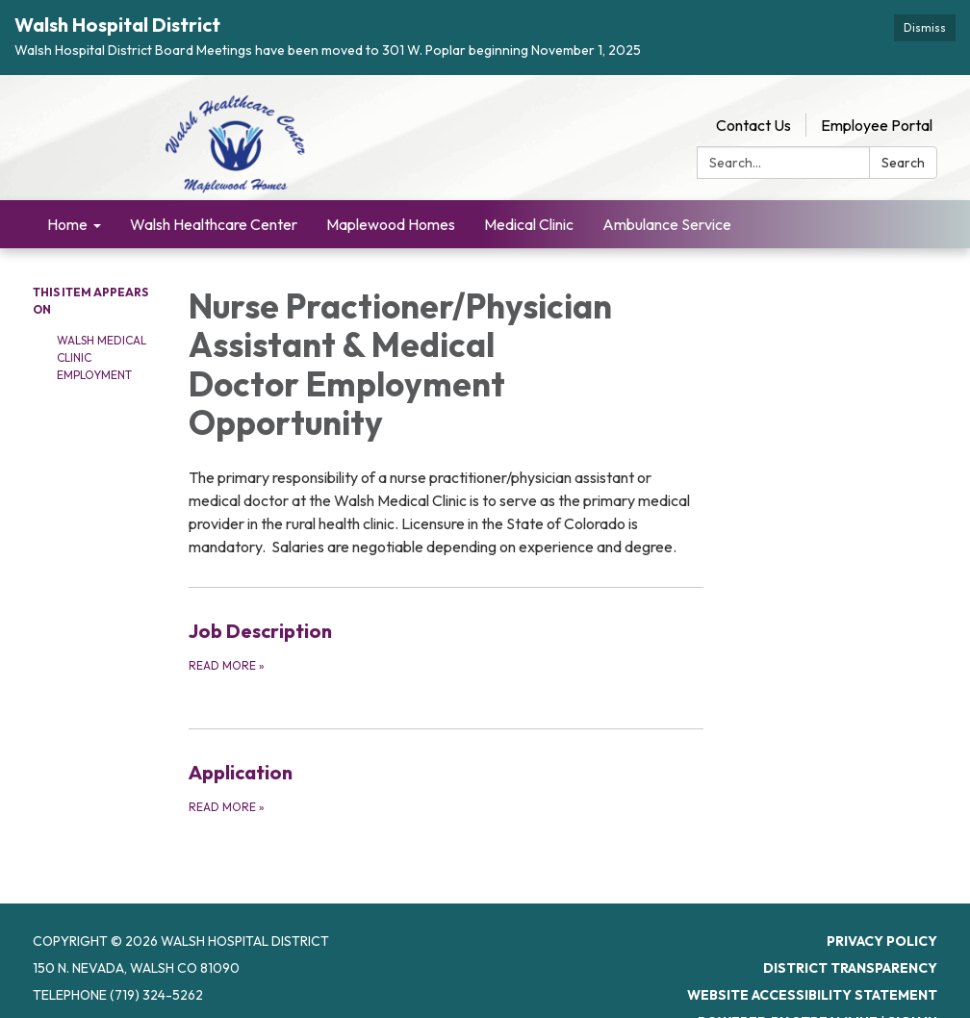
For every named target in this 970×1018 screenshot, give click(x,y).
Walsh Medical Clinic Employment (101, 335)
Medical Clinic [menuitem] (529, 202)
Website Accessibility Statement (812, 972)
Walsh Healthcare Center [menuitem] (213, 202)
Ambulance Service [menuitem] (666, 202)
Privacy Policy (882, 919)
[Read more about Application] (446, 765)
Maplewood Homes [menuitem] (390, 202)
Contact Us (753, 103)
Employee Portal (876, 103)
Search (903, 140)
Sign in (912, 999)
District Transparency (850, 945)
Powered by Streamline (788, 999)
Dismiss (925, 27)
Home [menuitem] (67, 202)
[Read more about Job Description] (446, 623)
